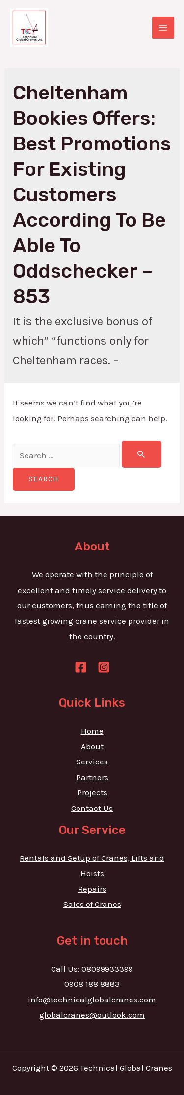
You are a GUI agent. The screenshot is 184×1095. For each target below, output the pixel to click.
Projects (92, 792)
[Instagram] (104, 667)
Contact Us (92, 808)
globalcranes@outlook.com (92, 1015)
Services (92, 761)
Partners (92, 777)
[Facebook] (81, 667)
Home (92, 731)
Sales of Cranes (92, 904)
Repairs (92, 889)
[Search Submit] (141, 454)
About (92, 746)
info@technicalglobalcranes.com (92, 999)
